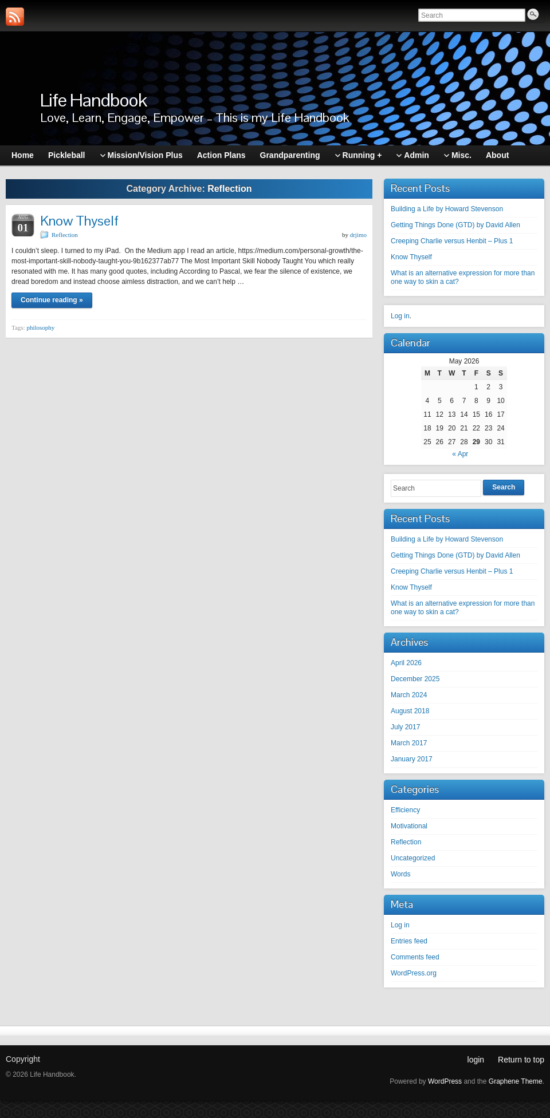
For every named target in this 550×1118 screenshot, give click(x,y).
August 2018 (410, 711)
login (476, 1059)
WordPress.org (414, 973)
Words (400, 874)
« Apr (460, 454)
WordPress (445, 1081)
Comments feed (415, 957)
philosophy (40, 327)
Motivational (409, 826)
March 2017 (409, 743)
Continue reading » (52, 300)
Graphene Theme (516, 1081)
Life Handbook (93, 100)
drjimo (358, 234)
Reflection (65, 234)
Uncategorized (413, 858)
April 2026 (406, 663)
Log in (400, 316)
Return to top (521, 1059)
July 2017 (405, 727)
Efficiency (405, 810)
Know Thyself (79, 221)
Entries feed (409, 941)
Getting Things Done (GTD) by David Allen (455, 225)
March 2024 (409, 695)
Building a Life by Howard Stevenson (447, 209)
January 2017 (412, 759)
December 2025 (415, 679)
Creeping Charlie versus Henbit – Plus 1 (452, 241)
